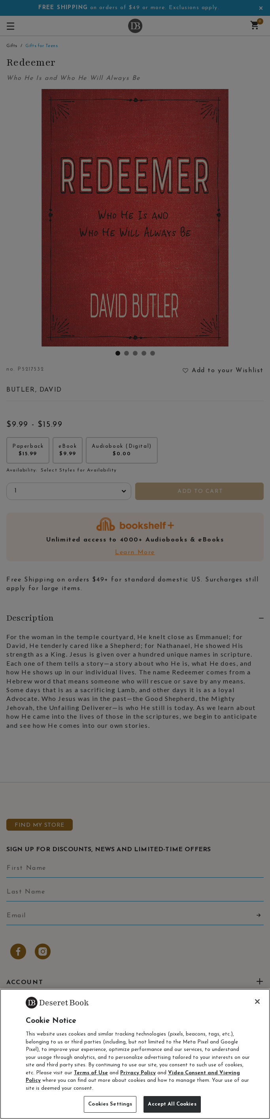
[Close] (257, 1001)
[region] (135, 1054)
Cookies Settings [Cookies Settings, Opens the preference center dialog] (110, 1104)
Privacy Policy (138, 1072)
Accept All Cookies (172, 1104)
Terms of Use (91, 1072)
